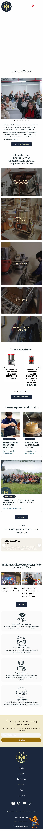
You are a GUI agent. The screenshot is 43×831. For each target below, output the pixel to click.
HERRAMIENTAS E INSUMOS (21, 329)
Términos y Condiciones (21, 826)
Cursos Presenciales (9, 439)
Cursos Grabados (30, 439)
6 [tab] (28, 392)
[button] (32, 6)
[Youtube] (24, 803)
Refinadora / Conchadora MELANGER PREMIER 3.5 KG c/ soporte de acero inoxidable (31, 375)
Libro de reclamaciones (21, 822)
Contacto (21, 795)
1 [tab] (15, 392)
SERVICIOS (21, 263)
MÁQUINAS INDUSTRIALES (21, 219)
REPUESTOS (22, 300)
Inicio (21, 768)
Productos (21, 779)
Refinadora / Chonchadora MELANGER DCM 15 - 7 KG (11, 372)
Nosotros (21, 784)
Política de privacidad (21, 817)
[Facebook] (13, 803)
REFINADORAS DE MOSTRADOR (21, 182)
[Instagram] (18, 803)
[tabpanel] (11, 367)
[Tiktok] (30, 803)
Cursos (21, 773)
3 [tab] (20, 392)
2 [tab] (17, 392)
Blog (21, 790)
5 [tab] (25, 392)
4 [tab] (23, 392)
